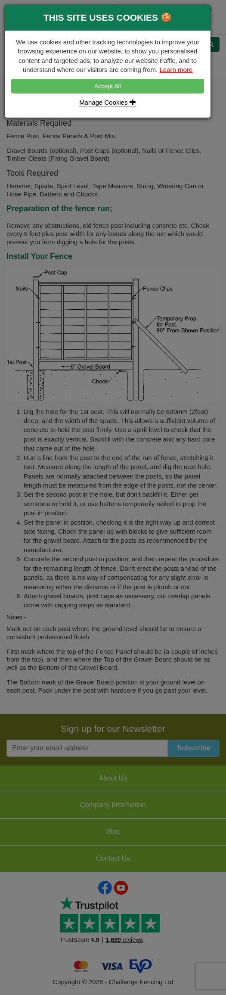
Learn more (175, 69)
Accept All (107, 86)
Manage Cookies (107, 102)
